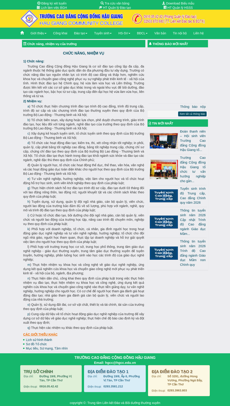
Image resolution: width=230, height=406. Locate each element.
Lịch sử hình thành (39, 340)
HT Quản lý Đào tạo (115, 7)
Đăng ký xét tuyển (51, 3)
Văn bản (160, 33)
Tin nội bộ (180, 33)
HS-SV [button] (124, 33)
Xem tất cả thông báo (192, 114)
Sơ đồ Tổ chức (36, 344)
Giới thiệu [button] (38, 33)
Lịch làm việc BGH (52, 7)
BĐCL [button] (142, 33)
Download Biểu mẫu (178, 3)
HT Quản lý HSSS (178, 7)
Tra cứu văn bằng (115, 3)
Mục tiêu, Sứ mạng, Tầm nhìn (47, 348)
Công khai (60, 33)
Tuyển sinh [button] (103, 33)
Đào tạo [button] (80, 33)
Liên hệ (198, 33)
